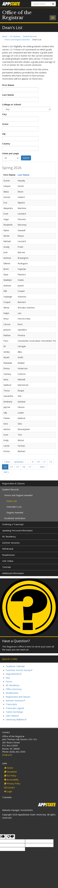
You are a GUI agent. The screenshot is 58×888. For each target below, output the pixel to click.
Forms (9, 681)
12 (50, 461)
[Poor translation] (10, 836)
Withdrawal (7, 548)
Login (8, 791)
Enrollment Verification (14, 518)
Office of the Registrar (17, 15)
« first (7, 461)
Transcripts (11, 704)
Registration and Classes (18, 696)
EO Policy (10, 775)
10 (38, 461)
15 (17, 466)
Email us (7, 754)
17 (30, 466)
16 (23, 466)
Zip (4, 133)
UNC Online (7, 560)
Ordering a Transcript (13, 524)
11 (44, 461)
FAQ (8, 677)
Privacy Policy (12, 783)
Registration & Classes (13, 483)
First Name (8, 85)
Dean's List (11, 501)
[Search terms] (40, 3)
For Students (15, 36)
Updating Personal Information (17, 530)
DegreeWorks (13, 673)
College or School (11, 104)
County (6, 143)
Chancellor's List (14, 506)
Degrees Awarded (14, 512)
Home (4, 36)
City (4, 114)
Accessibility (11, 779)
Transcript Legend (15, 708)
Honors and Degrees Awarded (17, 39)
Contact (9, 787)
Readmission (8, 554)
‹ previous (18, 461)
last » (6, 471)
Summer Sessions (11, 542)
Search (26, 157)
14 (11, 466)
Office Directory (14, 689)
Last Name (8, 94)
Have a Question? (16, 640)
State (5, 124)
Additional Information (13, 573)
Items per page (10, 153)
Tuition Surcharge (14, 711)
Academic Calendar (15, 666)
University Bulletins (16, 719)
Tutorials (6, 567)
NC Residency (9, 536)
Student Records (29, 36)
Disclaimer (10, 771)
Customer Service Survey (19, 670)
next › (43, 466)
